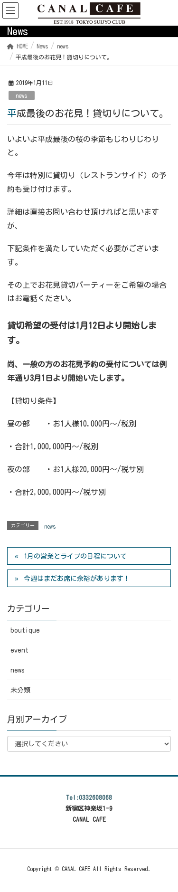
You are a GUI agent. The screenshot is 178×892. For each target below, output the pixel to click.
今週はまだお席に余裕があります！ (77, 578)
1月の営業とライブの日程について (75, 556)
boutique (25, 630)
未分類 (20, 690)
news (22, 95)
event (19, 650)
